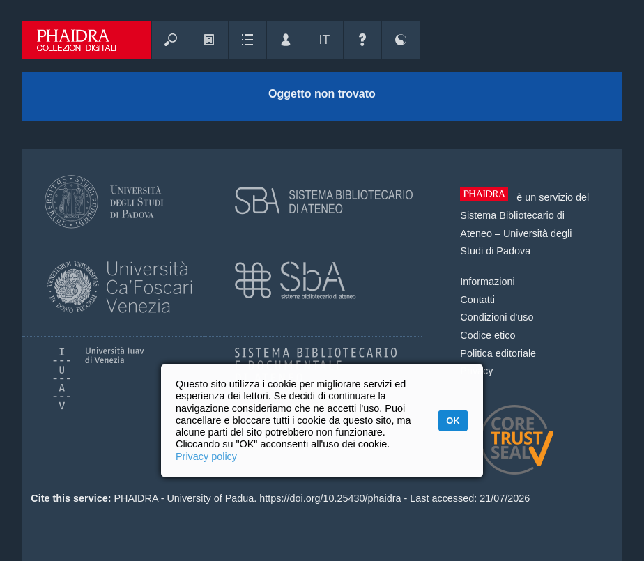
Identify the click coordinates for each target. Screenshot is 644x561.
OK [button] (452, 420)
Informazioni (487, 281)
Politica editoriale (498, 353)
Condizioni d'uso (496, 317)
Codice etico (487, 335)
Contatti (477, 299)
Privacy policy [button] (206, 456)
